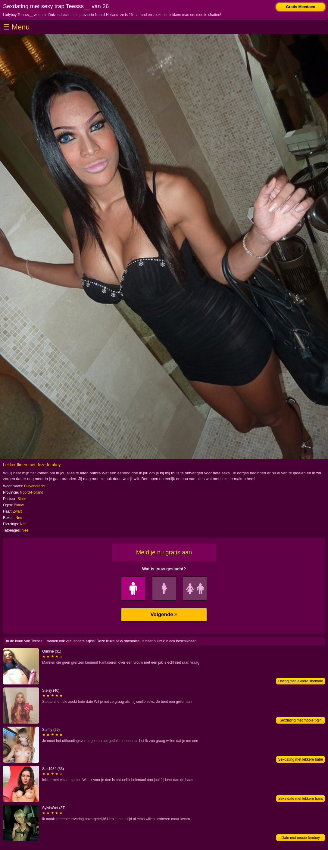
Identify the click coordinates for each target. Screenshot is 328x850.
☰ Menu (16, 27)
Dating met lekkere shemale (300, 681)
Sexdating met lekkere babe (300, 759)
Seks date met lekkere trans (300, 798)
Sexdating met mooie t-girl (300, 720)
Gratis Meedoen (300, 7)
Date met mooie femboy (300, 838)
